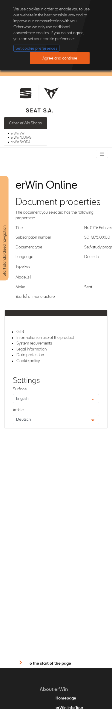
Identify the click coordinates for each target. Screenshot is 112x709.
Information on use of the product (45, 337)
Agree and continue (59, 58)
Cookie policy (28, 360)
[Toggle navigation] (102, 154)
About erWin (54, 689)
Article (18, 409)
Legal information (31, 349)
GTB (20, 331)
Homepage (66, 698)
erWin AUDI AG (21, 137)
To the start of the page (49, 663)
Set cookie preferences (36, 48)
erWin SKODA (20, 142)
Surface (20, 388)
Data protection (30, 354)
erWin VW (17, 133)
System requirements (34, 343)
